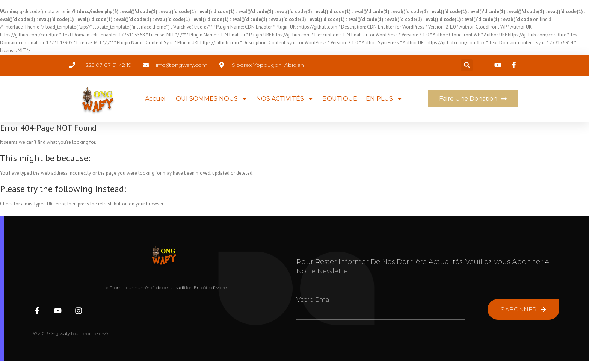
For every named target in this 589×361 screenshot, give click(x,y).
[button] (467, 65)
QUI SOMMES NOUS (212, 99)
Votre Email (314, 299)
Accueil (156, 98)
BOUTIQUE (339, 98)
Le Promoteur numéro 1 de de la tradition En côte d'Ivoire (165, 287)
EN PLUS (384, 99)
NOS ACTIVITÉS (285, 99)
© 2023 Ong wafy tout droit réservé (70, 333)
